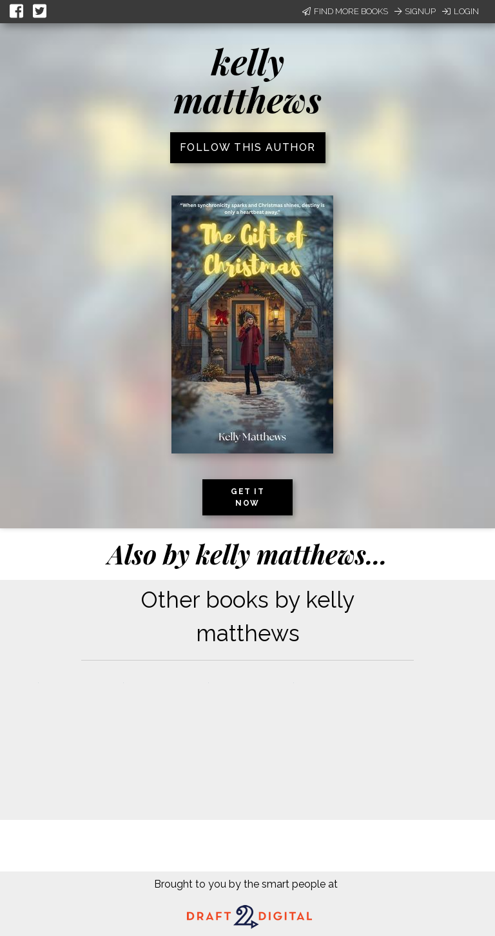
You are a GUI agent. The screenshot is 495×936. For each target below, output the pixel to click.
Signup (415, 11)
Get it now (247, 497)
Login (460, 11)
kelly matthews (247, 80)
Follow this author (248, 147)
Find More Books (345, 11)
